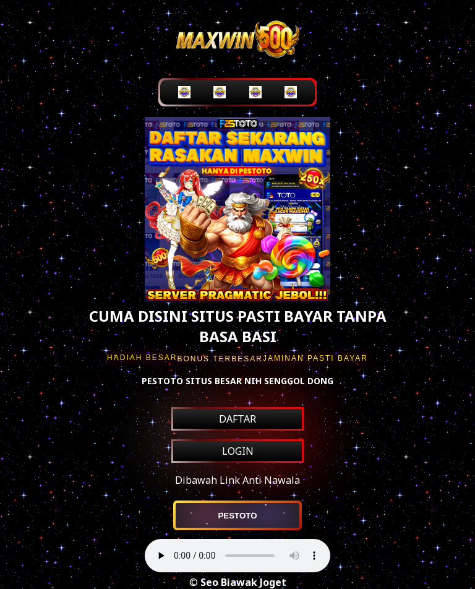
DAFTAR (237, 419)
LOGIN (238, 451)
